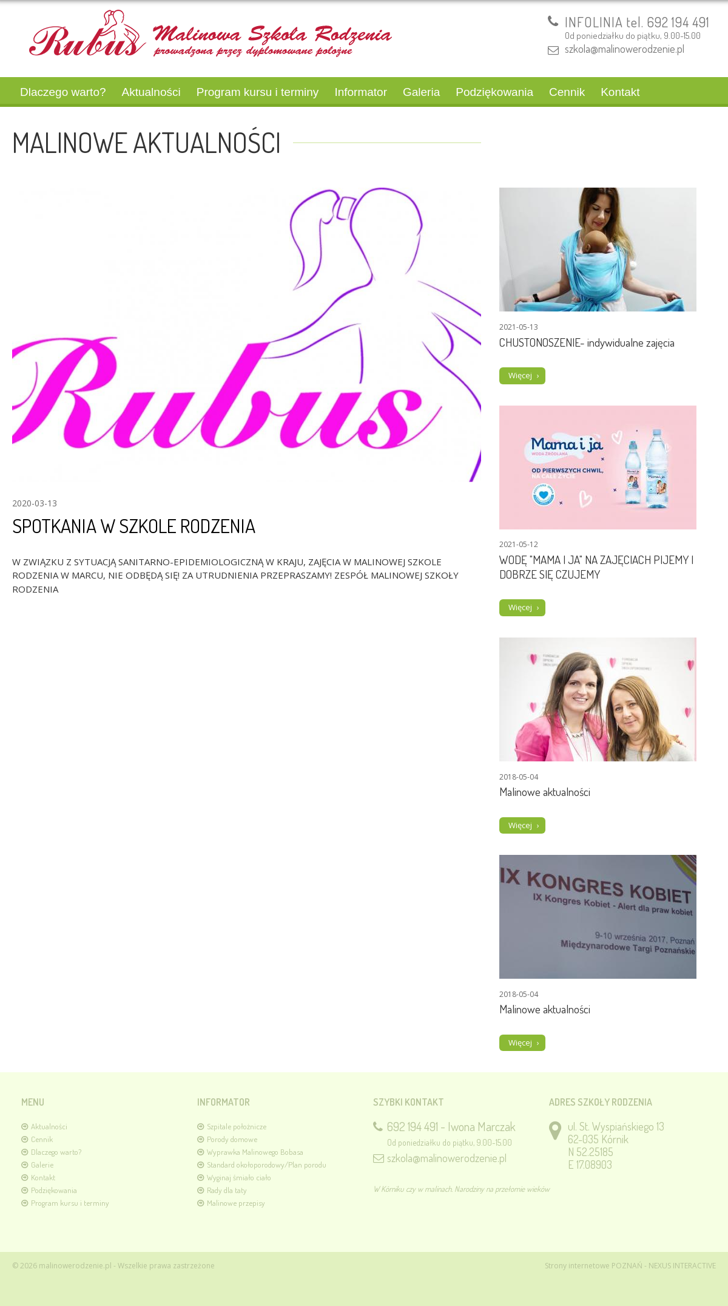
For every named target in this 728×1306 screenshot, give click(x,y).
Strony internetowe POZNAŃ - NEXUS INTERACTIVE (630, 1265)
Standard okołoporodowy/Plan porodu (266, 1164)
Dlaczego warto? (63, 92)
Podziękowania (494, 92)
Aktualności (151, 92)
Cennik (567, 92)
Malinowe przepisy (236, 1203)
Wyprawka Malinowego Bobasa (255, 1152)
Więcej (520, 375)
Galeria (421, 92)
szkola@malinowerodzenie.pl (624, 48)
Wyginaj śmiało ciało (239, 1177)
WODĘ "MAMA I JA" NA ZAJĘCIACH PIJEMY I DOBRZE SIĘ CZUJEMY (596, 567)
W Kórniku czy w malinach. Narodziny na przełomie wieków (461, 1189)
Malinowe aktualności (544, 791)
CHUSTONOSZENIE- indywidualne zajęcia (587, 342)
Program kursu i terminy (258, 92)
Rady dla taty (227, 1190)
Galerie (42, 1164)
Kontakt (620, 92)
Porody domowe (232, 1139)
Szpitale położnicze (236, 1126)
